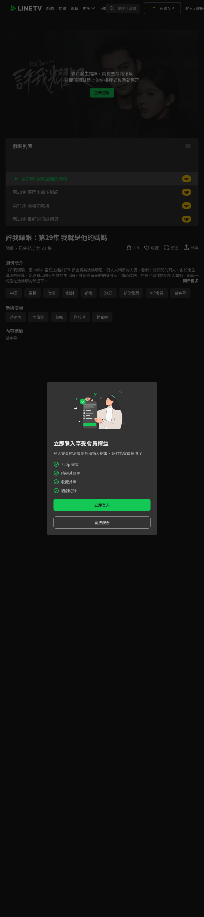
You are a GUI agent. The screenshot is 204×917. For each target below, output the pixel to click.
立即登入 (102, 505)
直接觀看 (102, 522)
